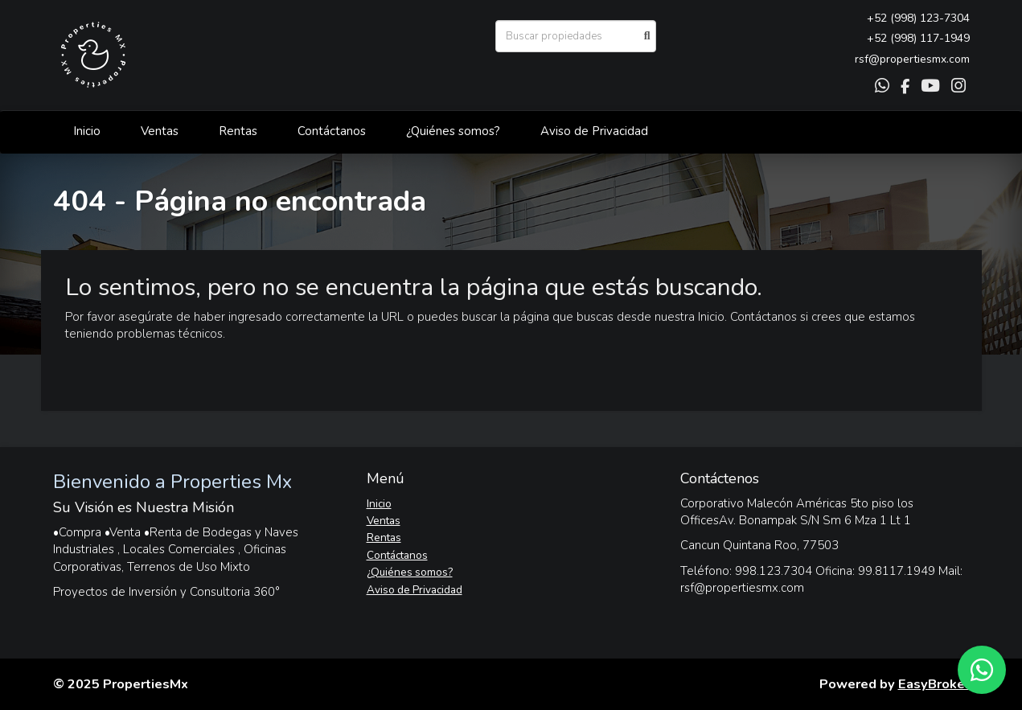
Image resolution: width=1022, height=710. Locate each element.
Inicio (87, 131)
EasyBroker (934, 684)
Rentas (238, 131)
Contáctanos (332, 131)
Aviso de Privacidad (594, 131)
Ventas (160, 131)
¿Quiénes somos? (453, 131)
